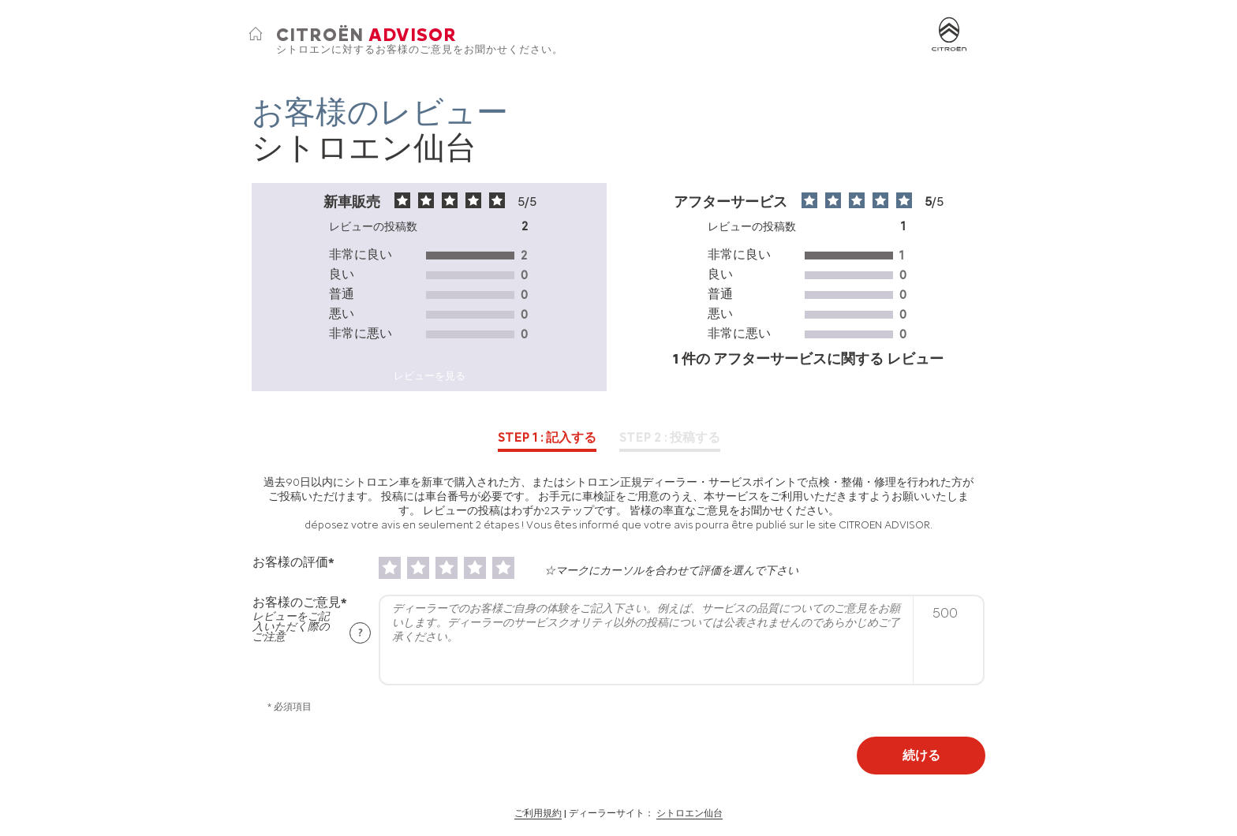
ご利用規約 (538, 813)
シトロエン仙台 (689, 813)
